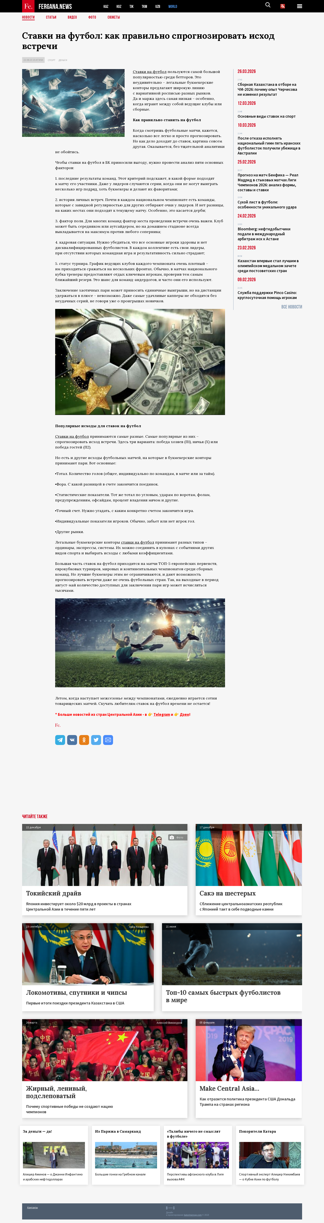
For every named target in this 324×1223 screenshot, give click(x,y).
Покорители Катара (259, 1131)
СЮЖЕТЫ (116, 18)
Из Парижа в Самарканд (120, 1131)
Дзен (184, 714)
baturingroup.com (193, 1218)
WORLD (176, 6)
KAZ (106, 6)
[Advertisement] (162, 783)
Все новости (291, 307)
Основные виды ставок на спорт (267, 116)
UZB (160, 6)
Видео (74, 18)
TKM (147, 6)
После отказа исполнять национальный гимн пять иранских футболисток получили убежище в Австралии (269, 145)
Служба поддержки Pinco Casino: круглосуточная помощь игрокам (267, 295)
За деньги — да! (39, 1131)
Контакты (32, 1210)
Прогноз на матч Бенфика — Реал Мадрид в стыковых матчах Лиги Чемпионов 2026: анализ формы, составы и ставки (268, 182)
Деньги (62, 60)
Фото (94, 18)
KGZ (120, 6)
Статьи (52, 18)
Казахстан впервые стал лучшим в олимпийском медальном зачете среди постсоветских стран (268, 265)
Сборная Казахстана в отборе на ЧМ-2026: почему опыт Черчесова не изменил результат (267, 89)
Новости (28, 18)
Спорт (51, 60)
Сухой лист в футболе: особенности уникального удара (267, 204)
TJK (133, 6)
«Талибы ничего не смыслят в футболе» (196, 1134)
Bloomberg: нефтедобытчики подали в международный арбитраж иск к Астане (264, 233)
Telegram (162, 714)
